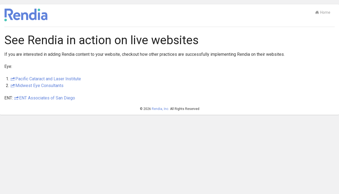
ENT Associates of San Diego (47, 98)
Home (322, 12)
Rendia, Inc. (160, 109)
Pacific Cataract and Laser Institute (48, 78)
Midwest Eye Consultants (39, 85)
